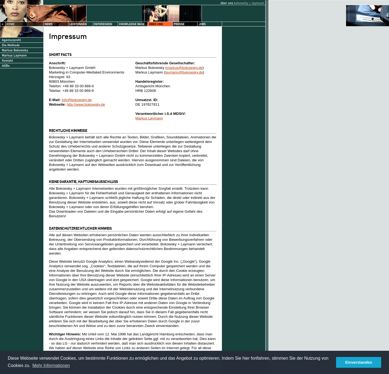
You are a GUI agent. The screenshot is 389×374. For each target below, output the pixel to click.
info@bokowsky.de (77, 100)
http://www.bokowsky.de (86, 104)
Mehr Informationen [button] (51, 365)
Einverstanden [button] (358, 362)
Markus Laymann (149, 118)
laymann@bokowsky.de (184, 72)
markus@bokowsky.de (185, 68)
